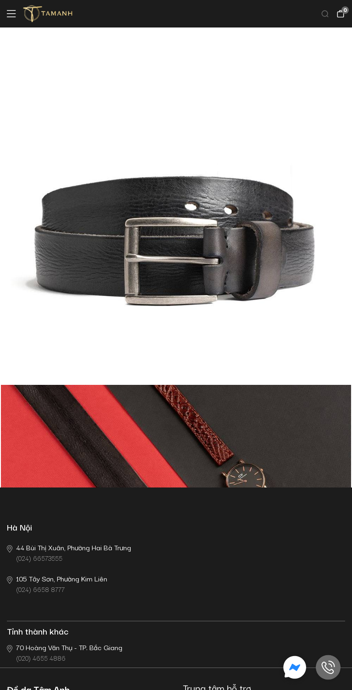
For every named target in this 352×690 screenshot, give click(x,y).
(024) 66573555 (69, 552)
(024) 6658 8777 (57, 583)
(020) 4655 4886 (64, 652)
